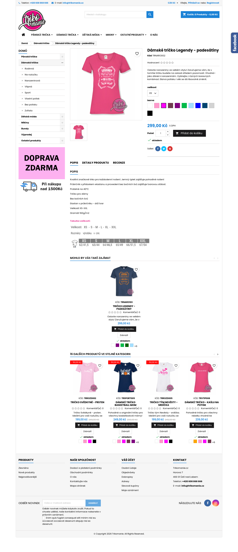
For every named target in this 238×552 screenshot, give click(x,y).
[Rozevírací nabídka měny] (173, 3)
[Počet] (161, 133)
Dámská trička (66, 34)
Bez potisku (31, 104)
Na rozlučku (31, 74)
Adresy (125, 481)
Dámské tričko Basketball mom (125, 404)
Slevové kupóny (130, 485)
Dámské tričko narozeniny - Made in (124, 307)
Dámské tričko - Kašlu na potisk (202, 404)
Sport (28, 92)
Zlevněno (24, 468)
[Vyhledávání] (119, 14)
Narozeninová (32, 80)
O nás (154, 34)
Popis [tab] (74, 163)
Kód (149, 55)
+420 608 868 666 (39, 2)
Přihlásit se (194, 2)
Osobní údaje (129, 468)
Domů (23, 51)
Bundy (25, 128)
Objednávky (128, 472)
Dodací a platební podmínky (86, 468)
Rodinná (29, 68)
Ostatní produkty (132, 34)
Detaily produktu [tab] (95, 163)
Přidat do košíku (189, 133)
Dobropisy (127, 477)
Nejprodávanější (28, 477)
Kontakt (179, 460)
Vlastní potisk (32, 98)
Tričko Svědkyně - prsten (87, 402)
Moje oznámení (130, 490)
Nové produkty (27, 472)
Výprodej (26, 134)
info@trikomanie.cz (73, 2)
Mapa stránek (77, 485)
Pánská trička (40, 34)
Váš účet (128, 460)
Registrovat (213, 2)
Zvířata (28, 110)
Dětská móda (91, 34)
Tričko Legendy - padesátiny (162, 307)
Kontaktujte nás (78, 481)
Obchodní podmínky (81, 472)
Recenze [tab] (119, 163)
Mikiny (110, 34)
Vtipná (28, 86)
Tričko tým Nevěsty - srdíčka (164, 404)
